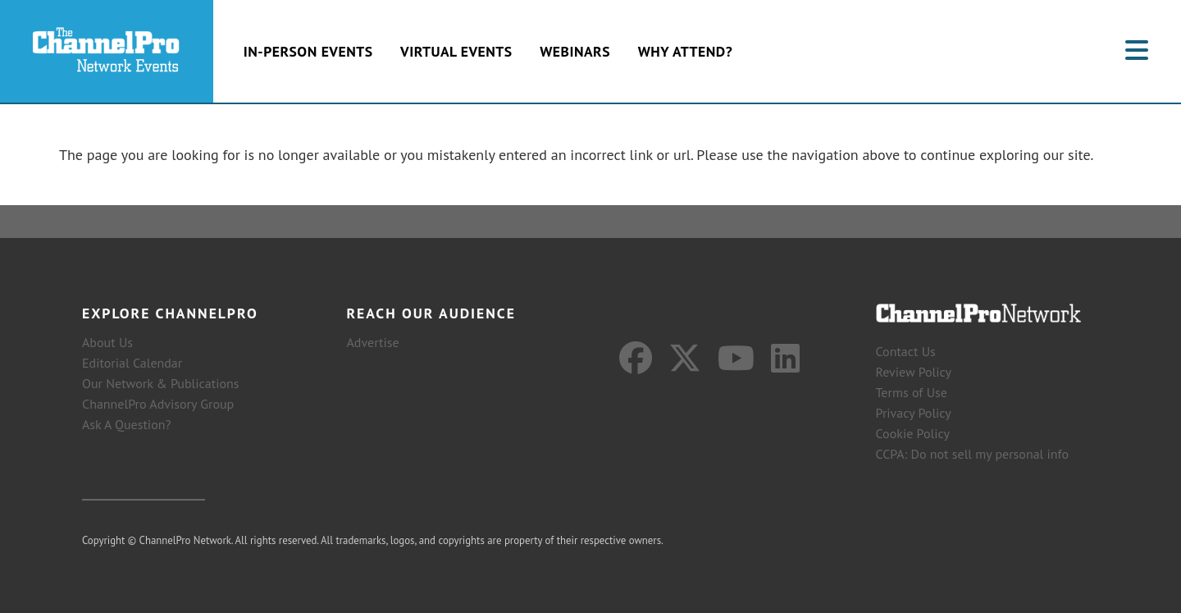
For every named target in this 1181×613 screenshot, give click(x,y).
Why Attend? (685, 51)
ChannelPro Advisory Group (158, 404)
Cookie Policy (913, 433)
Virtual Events (456, 51)
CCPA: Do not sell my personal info (972, 454)
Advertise (373, 342)
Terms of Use (911, 392)
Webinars (575, 51)
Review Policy (914, 372)
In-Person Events (308, 51)
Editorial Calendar (132, 363)
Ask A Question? (126, 424)
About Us (107, 342)
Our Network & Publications (160, 383)
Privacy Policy (913, 413)
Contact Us (906, 351)
